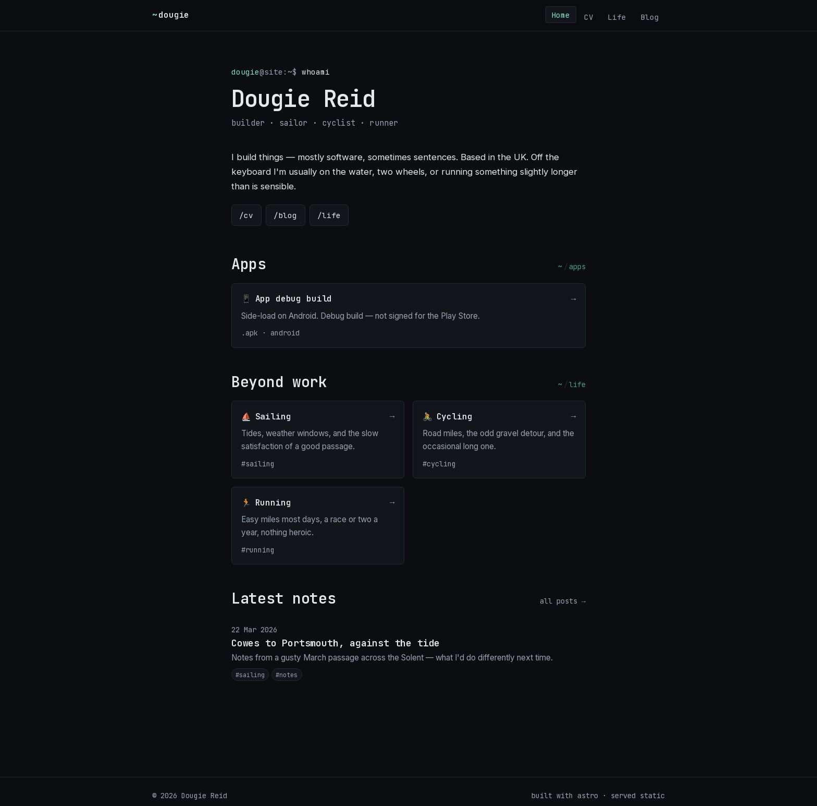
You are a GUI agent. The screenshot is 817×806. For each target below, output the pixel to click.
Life (617, 16)
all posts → (563, 601)
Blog (649, 16)
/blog (285, 215)
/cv (246, 215)
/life (329, 215)
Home (560, 14)
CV (588, 16)
